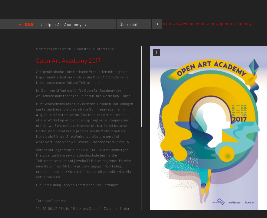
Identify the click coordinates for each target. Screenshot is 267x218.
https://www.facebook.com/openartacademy (207, 23)
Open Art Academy (64, 24)
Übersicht (129, 24)
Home (26, 25)
